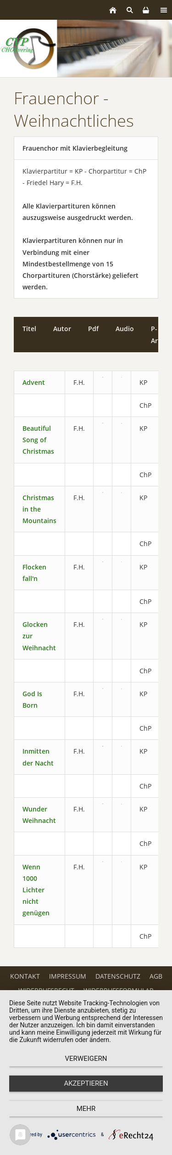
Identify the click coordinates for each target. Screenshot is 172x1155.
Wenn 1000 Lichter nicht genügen (36, 890)
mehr (86, 1108)
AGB (156, 976)
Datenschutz (117, 976)
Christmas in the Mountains (39, 509)
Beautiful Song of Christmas (38, 440)
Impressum (67, 976)
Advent (33, 382)
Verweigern (86, 1058)
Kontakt (25, 976)
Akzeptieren (86, 1083)
